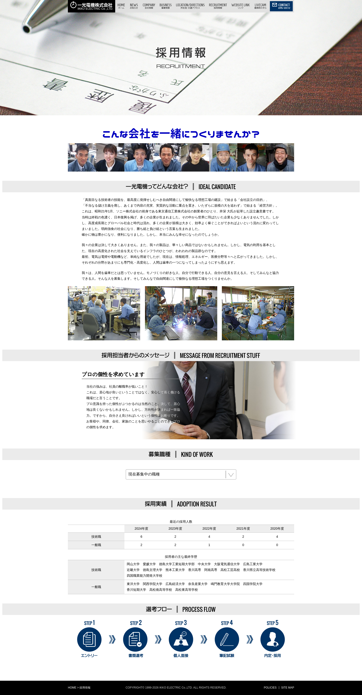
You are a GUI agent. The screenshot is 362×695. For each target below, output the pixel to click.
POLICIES (270, 687)
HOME (72, 687)
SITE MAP (287, 687)
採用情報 (84, 687)
